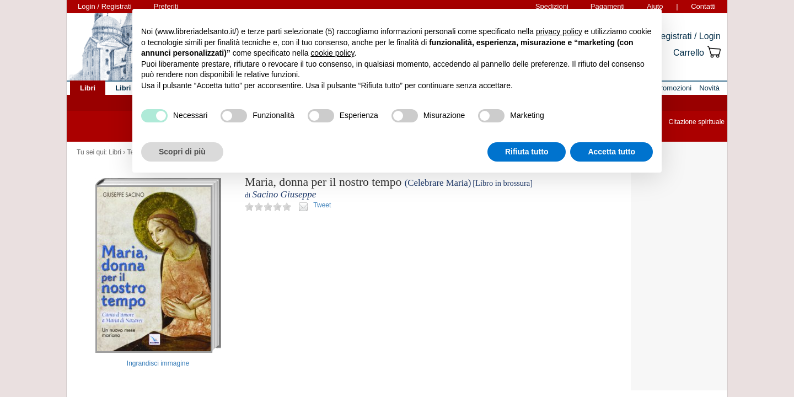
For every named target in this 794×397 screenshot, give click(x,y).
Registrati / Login (687, 36)
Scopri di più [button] (182, 151)
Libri (115, 152)
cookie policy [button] (332, 53)
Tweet (322, 205)
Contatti (703, 6)
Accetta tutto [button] (611, 151)
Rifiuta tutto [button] (527, 151)
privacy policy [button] (559, 31)
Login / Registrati (105, 6)
